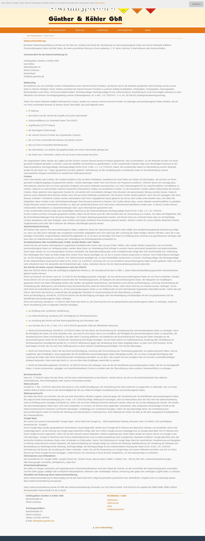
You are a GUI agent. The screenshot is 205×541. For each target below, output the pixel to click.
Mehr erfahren (100, 3)
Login (103, 537)
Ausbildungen (102, 30)
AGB (109, 506)
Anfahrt (148, 30)
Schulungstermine (125, 30)
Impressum (112, 500)
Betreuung (80, 30)
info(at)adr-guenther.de (43, 521)
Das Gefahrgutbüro (57, 30)
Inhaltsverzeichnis (115, 509)
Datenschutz (113, 503)
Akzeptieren (196, 4)
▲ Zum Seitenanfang (102, 527)
